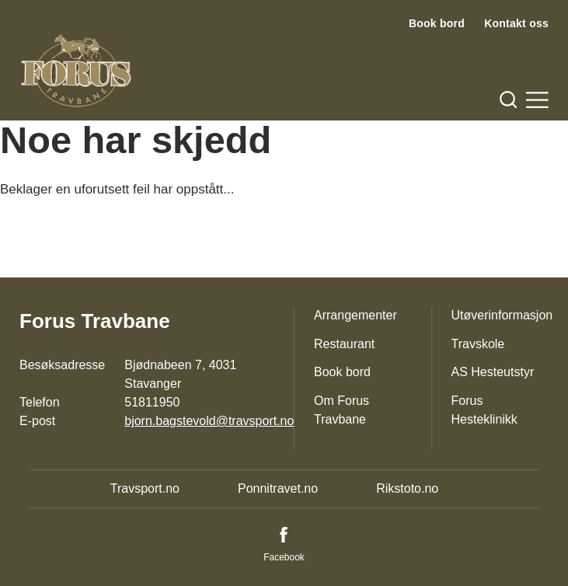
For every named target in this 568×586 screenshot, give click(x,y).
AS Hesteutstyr (493, 371)
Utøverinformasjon (502, 315)
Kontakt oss (516, 23)
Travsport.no (144, 488)
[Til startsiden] (76, 71)
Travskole (478, 344)
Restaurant (344, 344)
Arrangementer (355, 315)
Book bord (437, 23)
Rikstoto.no (407, 488)
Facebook (284, 557)
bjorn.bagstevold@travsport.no (209, 420)
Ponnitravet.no (278, 488)
